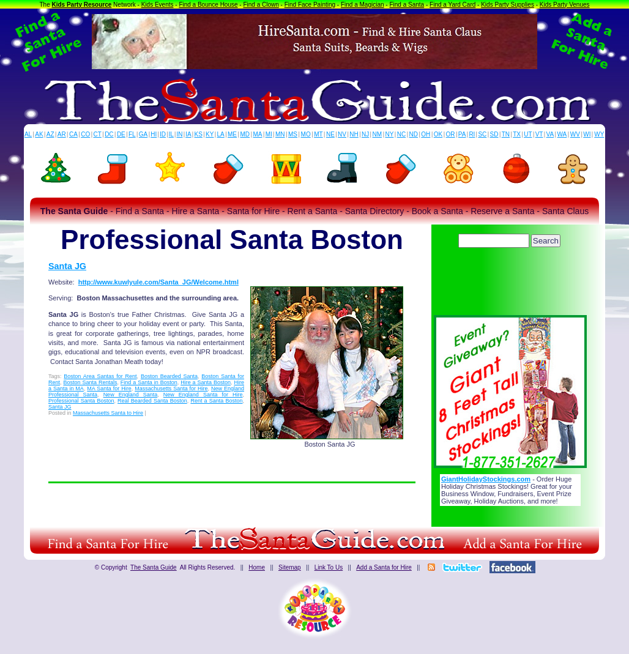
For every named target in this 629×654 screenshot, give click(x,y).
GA (143, 134)
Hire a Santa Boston (206, 382)
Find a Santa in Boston (149, 382)
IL (171, 134)
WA (562, 134)
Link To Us (328, 567)
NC (401, 134)
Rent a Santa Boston (216, 401)
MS (292, 134)
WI (586, 134)
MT (318, 134)
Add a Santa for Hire (384, 567)
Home (256, 567)
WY (599, 134)
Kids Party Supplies (507, 4)
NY (389, 134)
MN (280, 134)
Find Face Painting (310, 4)
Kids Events (157, 4)
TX (517, 134)
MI (269, 134)
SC (482, 134)
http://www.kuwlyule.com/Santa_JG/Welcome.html (158, 282)
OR (450, 134)
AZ (50, 134)
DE (121, 134)
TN (506, 134)
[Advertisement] (510, 284)
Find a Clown (260, 4)
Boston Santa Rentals (90, 382)
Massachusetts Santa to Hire (108, 413)
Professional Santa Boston (81, 401)
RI (472, 134)
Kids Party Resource (82, 4)
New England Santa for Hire (203, 395)
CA (73, 134)
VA (550, 134)
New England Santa (130, 395)
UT (528, 134)
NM (377, 134)
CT (98, 134)
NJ (365, 134)
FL (132, 134)
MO (306, 134)
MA (257, 134)
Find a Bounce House (208, 4)
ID (163, 134)
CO (85, 134)
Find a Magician (362, 4)
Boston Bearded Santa (169, 376)
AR (62, 134)
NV (342, 134)
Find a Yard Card (452, 4)
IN (179, 134)
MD (245, 134)
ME (232, 134)
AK (39, 134)
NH (353, 134)
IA (188, 134)
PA (462, 134)
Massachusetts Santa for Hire (171, 388)
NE (330, 134)
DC (109, 134)
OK (438, 134)
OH (425, 134)
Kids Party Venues (565, 4)
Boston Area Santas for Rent (100, 376)
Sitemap (289, 567)
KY (210, 134)
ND (413, 134)
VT (539, 134)
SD (494, 134)
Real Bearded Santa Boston (152, 401)
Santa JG (67, 266)
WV (575, 134)
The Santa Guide (153, 567)
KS (199, 134)
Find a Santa (406, 4)
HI (154, 134)
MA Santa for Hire (109, 388)
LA (221, 134)
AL (28, 134)
